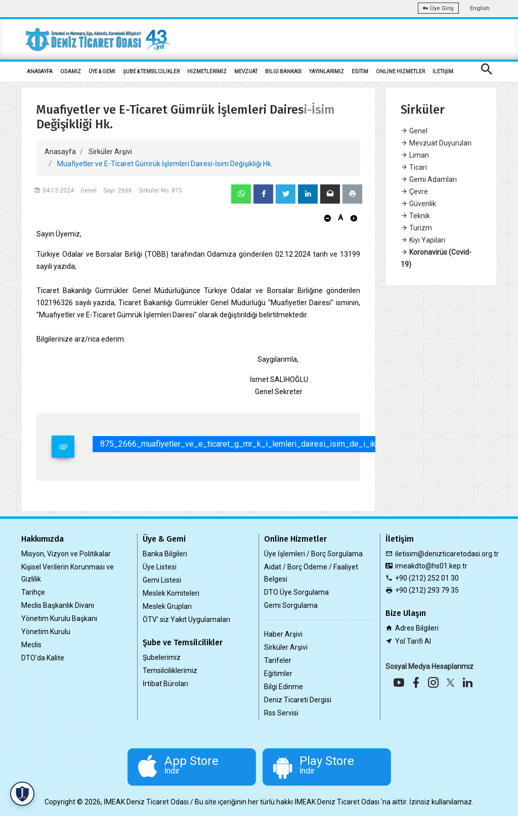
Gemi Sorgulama (291, 605)
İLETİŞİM (443, 71)
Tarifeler (277, 660)
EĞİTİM (360, 71)
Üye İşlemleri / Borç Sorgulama (313, 554)
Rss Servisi (281, 713)
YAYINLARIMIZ (326, 71)
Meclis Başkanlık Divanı (57, 605)
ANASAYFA (40, 71)
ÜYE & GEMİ (102, 71)
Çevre (414, 191)
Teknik (415, 216)
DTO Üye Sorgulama (296, 592)
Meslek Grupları (167, 606)
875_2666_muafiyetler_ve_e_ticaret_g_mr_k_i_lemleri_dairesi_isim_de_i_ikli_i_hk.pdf (257, 444)
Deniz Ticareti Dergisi (297, 700)
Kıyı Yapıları (423, 240)
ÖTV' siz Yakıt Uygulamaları (186, 619)
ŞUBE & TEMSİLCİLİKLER (151, 71)
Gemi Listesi (162, 580)
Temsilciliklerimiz (170, 670)
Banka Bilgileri (165, 554)
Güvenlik (418, 204)
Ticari (414, 167)
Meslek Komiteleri (171, 593)
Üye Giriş (438, 8)
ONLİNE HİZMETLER (400, 71)
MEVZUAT (245, 71)
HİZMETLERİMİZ (207, 71)
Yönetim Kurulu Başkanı (59, 618)
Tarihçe (33, 592)
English (480, 8)
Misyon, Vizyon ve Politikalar (66, 554)
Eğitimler (278, 673)
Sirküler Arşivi (110, 152)
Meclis (31, 645)
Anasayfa (60, 152)
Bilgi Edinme (283, 687)
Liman (415, 155)
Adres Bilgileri (417, 628)
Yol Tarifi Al (413, 641)
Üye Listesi (160, 567)
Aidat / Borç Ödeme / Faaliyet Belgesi (311, 573)
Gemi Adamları (429, 179)
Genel (414, 131)
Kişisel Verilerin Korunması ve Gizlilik (67, 573)
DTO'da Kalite (42, 658)
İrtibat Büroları (165, 684)
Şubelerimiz (162, 657)
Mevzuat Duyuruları (436, 143)
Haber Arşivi (283, 634)
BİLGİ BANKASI (283, 71)
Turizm (416, 228)
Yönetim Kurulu (45, 632)
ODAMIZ (70, 71)
